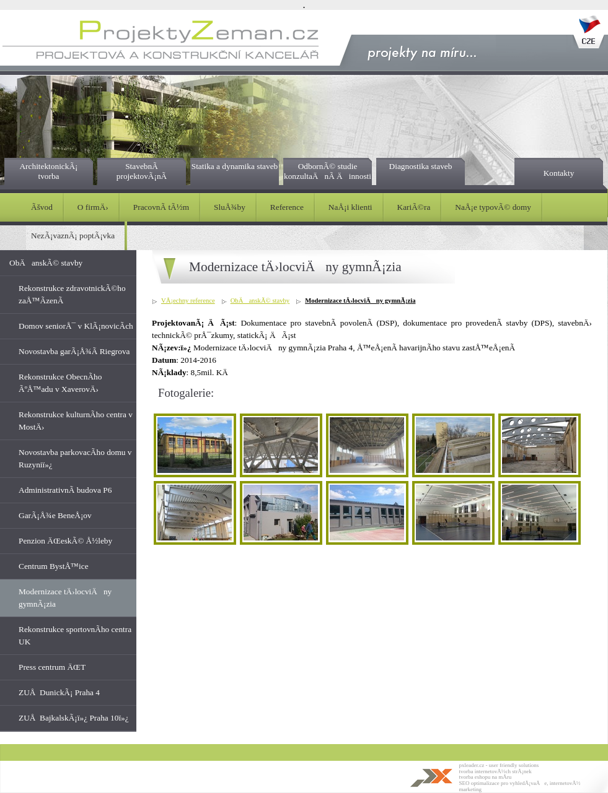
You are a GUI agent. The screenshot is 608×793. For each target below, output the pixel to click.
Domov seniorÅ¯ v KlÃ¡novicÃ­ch (76, 326)
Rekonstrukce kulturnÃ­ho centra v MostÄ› (76, 420)
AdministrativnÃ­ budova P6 (65, 490)
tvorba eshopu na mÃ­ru (485, 777)
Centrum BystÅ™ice (54, 566)
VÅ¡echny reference (188, 300)
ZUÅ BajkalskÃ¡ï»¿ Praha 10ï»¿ (74, 717)
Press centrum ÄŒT (52, 667)
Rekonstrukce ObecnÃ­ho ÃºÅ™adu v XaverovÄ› (60, 383)
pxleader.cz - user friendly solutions (499, 765)
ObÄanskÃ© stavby (45, 262)
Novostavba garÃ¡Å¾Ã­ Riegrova (74, 351)
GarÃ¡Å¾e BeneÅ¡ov (55, 515)
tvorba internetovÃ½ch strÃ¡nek (495, 771)
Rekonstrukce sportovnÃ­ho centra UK (75, 635)
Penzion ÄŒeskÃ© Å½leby (65, 540)
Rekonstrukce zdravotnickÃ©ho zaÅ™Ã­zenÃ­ (72, 294)
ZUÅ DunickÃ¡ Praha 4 (59, 692)
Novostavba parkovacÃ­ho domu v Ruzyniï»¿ (75, 458)
